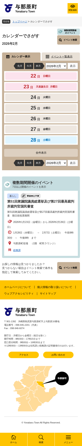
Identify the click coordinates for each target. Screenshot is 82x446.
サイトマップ (48, 293)
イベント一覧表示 (61, 56)
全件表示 (41, 152)
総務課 (17, 250)
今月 (29, 65)
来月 (38, 65)
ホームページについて (17, 287)
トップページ (19, 21)
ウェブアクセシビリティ (19, 293)
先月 (19, 65)
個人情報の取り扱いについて (54, 287)
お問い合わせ (58, 355)
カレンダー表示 (20, 56)
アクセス (23, 355)
